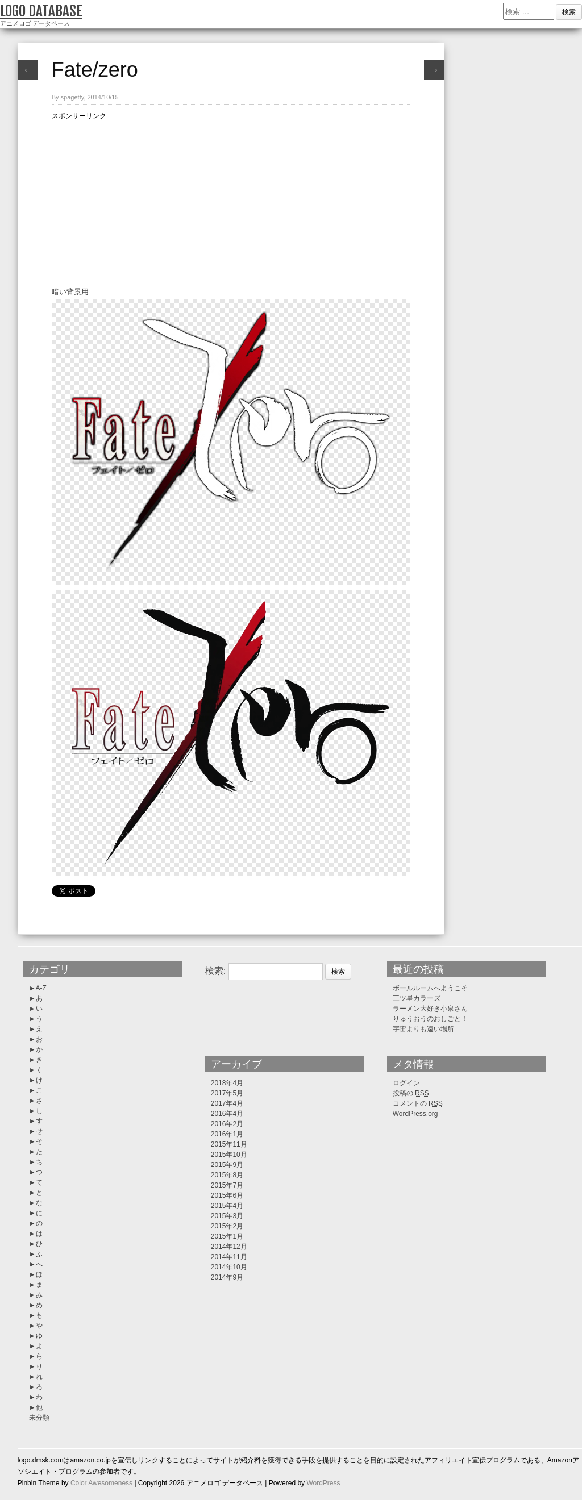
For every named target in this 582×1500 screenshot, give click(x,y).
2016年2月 (227, 1124)
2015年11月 (229, 1144)
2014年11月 (229, 1257)
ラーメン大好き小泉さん (430, 1009)
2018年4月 (227, 1083)
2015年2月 (227, 1226)
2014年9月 (227, 1277)
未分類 (39, 1418)
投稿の (411, 1093)
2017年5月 (227, 1093)
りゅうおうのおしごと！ (430, 1019)
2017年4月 (227, 1103)
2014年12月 (229, 1247)
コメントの (418, 1103)
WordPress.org (415, 1114)
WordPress (323, 1483)
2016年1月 (227, 1134)
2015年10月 (229, 1155)
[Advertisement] (231, 201)
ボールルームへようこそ (430, 988)
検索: (215, 971)
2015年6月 (227, 1195)
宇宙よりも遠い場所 (423, 1029)
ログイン (406, 1083)
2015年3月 (227, 1216)
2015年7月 (227, 1185)
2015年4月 (227, 1206)
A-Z (41, 988)
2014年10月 (229, 1267)
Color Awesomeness (101, 1483)
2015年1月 (227, 1236)
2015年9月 (227, 1165)
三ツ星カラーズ (416, 998)
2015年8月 (227, 1175)
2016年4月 (227, 1114)
